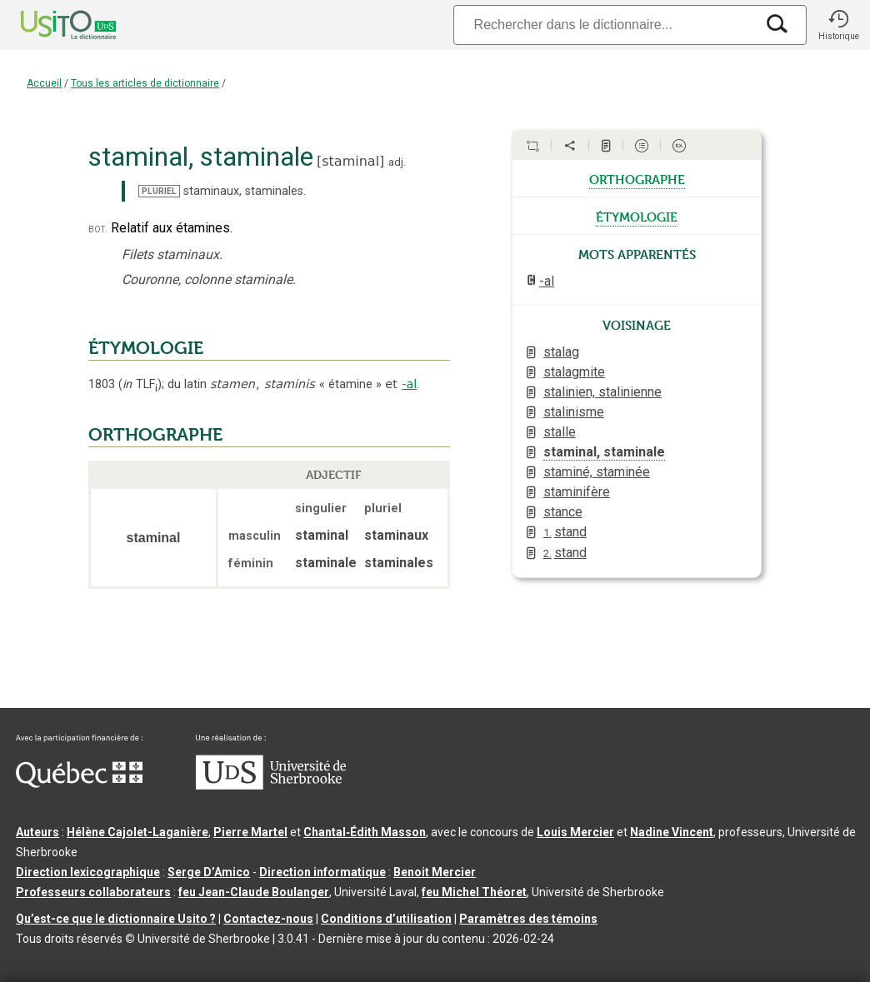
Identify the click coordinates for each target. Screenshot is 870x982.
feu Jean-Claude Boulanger (253, 892)
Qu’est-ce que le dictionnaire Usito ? (116, 918)
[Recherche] (604, 24)
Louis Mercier (575, 832)
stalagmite (574, 372)
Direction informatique (322, 872)
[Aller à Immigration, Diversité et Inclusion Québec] (79, 783)
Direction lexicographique (88, 872)
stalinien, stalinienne (602, 392)
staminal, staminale (604, 452)
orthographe (637, 178)
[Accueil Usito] (50, 25)
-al (409, 384)
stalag (561, 352)
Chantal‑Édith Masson (364, 832)
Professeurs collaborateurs (93, 892)
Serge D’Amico (209, 872)
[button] (838, 25)
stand (565, 532)
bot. (98, 229)
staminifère (576, 492)
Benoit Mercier (434, 872)
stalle (559, 432)
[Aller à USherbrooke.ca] (271, 785)
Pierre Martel (250, 832)
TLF (140, 384)
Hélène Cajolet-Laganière (137, 832)
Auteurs (37, 832)
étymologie (637, 216)
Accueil (44, 83)
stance (562, 512)
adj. (397, 162)
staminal (350, 161)
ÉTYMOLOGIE (145, 348)
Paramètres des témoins (528, 918)
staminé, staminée (596, 472)
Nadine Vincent (671, 832)
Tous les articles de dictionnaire (145, 83)
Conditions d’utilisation (386, 918)
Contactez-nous (268, 918)
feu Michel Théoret (474, 892)
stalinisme (573, 412)
